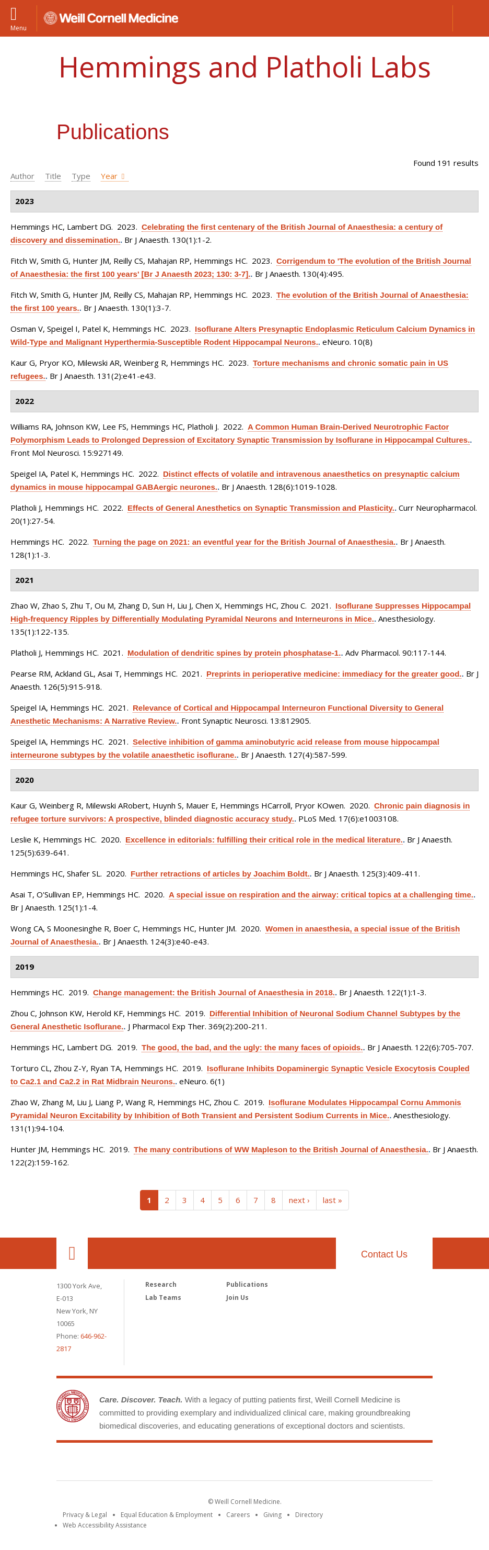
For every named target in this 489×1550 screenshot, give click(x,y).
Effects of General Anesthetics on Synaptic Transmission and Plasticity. (260, 507)
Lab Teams (163, 1297)
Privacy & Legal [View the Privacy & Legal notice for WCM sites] (85, 1514)
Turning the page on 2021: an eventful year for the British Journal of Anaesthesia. (244, 541)
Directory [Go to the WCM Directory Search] (309, 1514)
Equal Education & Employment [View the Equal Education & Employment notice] (167, 1514)
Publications (247, 1284)
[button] (470, 18)
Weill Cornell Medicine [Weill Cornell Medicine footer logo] (244, 1463)
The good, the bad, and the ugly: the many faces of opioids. (252, 1047)
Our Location (72, 1253)
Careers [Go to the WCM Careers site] (238, 1514)
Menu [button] (18, 27)
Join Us (237, 1297)
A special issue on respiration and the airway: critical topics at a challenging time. (321, 894)
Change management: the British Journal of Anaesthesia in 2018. (214, 992)
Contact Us (384, 1254)
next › (299, 1200)
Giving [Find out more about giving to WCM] (272, 1514)
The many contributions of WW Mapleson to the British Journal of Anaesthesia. (281, 1149)
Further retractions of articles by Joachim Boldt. (220, 873)
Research (161, 1284)
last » (332, 1200)
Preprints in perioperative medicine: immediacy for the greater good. (333, 673)
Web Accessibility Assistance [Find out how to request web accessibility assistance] (105, 1525)
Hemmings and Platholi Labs (245, 66)
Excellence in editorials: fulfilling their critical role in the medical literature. (264, 839)
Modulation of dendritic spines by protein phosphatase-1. (234, 652)
